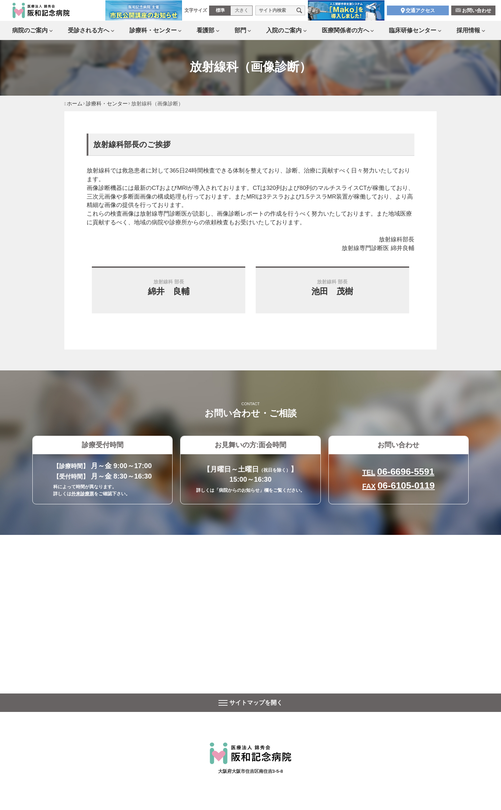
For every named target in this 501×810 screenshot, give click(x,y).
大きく (241, 13)
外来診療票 (82, 493)
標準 (220, 13)
